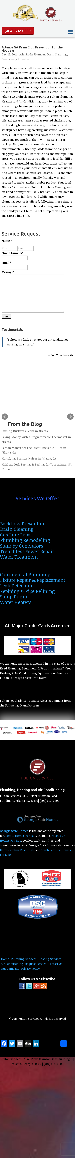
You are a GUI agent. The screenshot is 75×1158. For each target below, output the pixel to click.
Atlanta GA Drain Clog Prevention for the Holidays (32, 48)
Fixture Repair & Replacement (32, 580)
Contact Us (55, 964)
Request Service (35, 964)
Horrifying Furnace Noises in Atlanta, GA (29, 458)
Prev (5, 416)
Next (70, 416)
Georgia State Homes (14, 831)
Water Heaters (15, 602)
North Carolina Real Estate (17, 850)
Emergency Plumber (15, 59)
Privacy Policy (30, 968)
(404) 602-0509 (18, 31)
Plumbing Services (24, 959)
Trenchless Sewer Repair (27, 551)
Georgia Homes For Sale (20, 836)
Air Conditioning (12, 964)
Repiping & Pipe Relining (27, 591)
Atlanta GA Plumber (32, 54)
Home (5, 959)
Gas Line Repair (17, 534)
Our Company (10, 968)
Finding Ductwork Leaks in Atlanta (25, 431)
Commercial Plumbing (25, 574)
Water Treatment (19, 556)
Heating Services (50, 959)
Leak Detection (16, 585)
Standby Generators (21, 545)
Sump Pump (13, 596)
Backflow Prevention (23, 523)
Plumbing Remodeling (25, 540)
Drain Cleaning (57, 54)
